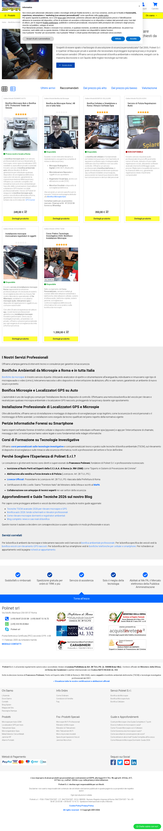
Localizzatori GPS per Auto (12, 737)
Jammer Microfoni (63, 752)
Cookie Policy (75, 818)
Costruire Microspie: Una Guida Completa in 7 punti (131, 734)
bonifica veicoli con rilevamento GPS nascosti (24, 558)
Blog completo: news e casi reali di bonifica (28, 531)
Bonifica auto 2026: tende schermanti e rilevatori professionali (37, 524)
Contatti (5, 714)
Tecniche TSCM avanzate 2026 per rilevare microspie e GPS (37, 521)
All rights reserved (71, 822)
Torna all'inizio (81, 610)
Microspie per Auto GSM (11, 734)
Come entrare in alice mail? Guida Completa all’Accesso (133, 749)
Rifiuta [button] (118, 39)
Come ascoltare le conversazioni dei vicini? (128, 746)
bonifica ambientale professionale (98, 555)
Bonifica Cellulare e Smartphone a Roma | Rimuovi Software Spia (102, 104)
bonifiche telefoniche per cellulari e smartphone (112, 558)
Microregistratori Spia (10, 743)
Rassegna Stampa (9, 723)
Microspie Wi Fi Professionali (68, 734)
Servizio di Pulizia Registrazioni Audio (142, 104)
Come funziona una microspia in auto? (126, 743)
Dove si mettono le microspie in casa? (126, 737)
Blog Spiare (6, 717)
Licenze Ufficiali (15, 491)
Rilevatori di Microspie (65, 737)
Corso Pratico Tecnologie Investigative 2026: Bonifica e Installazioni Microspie (59, 242)
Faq (57, 714)
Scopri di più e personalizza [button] (38, 39)
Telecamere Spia (8, 740)
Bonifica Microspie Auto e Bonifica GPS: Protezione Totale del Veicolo (20, 105)
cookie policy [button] (103, 15)
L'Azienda (5, 708)
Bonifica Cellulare (117, 714)
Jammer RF (6, 749)
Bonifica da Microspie (119, 708)
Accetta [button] (133, 39)
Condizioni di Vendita (64, 711)
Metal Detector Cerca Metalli (13, 746)
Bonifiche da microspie (13, 389)
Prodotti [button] (9, 15)
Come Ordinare (62, 708)
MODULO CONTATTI (11, 656)
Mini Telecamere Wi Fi (64, 743)
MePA (97, 497)
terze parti (62, 18)
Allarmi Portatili (8, 752)
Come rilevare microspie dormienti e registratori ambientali (36, 527)
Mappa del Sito (8, 720)
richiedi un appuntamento (43, 562)
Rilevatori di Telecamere (65, 740)
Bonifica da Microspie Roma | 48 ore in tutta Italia (60, 104)
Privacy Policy (88, 818)
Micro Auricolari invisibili (66, 746)
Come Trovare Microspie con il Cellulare (126, 740)
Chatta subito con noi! (147, 826)
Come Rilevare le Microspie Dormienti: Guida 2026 (130, 752)
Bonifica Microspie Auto (56, 203)
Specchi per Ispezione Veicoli (67, 749)
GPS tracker (30, 206)
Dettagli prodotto (20, 225)
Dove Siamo (7, 711)
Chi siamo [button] (150, 15)
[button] (155, 6)
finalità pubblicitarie (50, 23)
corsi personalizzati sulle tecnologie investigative (37, 458)
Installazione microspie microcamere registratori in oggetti (20, 241)
